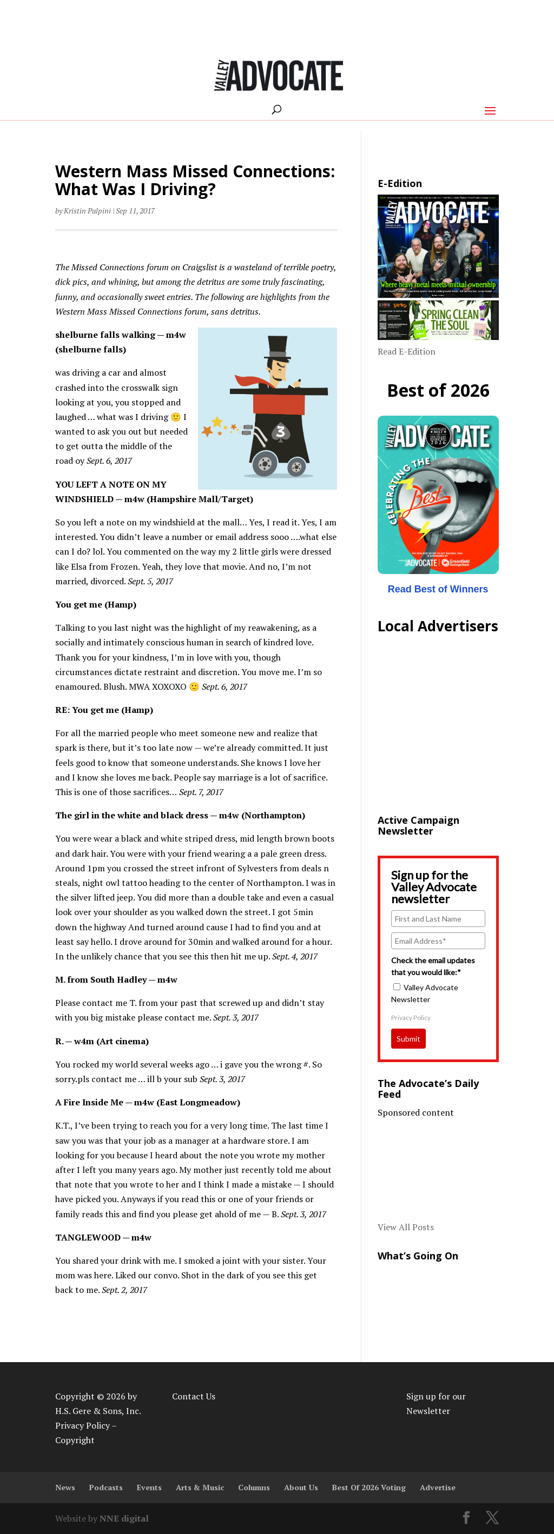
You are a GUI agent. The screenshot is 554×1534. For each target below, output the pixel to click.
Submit (408, 1038)
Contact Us (193, 1396)
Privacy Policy (411, 1017)
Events (149, 1487)
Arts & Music (200, 1487)
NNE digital (124, 1518)
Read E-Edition (407, 351)
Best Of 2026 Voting (369, 1487)
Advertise (438, 1487)
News (65, 1487)
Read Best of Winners (438, 589)
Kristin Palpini (87, 210)
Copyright (75, 1440)
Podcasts (106, 1487)
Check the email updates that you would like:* (433, 966)
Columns (254, 1487)
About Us (301, 1487)
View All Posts (406, 1227)
